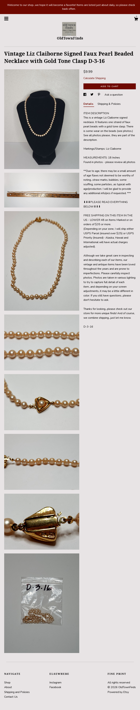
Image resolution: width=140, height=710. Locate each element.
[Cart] (136, 19)
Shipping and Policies (17, 692)
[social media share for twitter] (92, 95)
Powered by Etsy (118, 692)
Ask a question (114, 95)
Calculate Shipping (94, 78)
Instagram (55, 682)
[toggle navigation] (6, 18)
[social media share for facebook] (85, 95)
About (8, 687)
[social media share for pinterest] (99, 95)
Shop (7, 682)
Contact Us (11, 697)
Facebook (55, 687)
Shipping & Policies (109, 104)
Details (88, 104)
